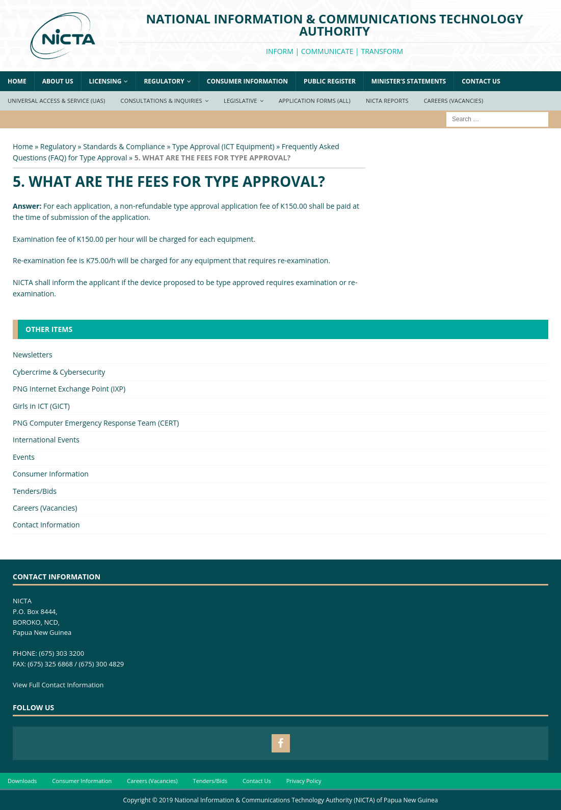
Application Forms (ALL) (315, 100)
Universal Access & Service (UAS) (56, 100)
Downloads (22, 781)
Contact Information (46, 524)
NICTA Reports (387, 100)
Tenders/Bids (35, 491)
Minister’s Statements (408, 81)
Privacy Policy (304, 781)
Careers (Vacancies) (454, 100)
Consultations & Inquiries (161, 100)
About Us (57, 81)
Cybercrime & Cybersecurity (59, 372)
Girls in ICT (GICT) (41, 406)
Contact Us (481, 81)
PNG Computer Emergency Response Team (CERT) (96, 423)
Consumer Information (247, 81)
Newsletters (32, 354)
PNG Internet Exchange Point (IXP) (69, 389)
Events (24, 457)
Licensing (105, 81)
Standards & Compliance (124, 146)
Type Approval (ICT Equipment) (223, 146)
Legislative (240, 100)
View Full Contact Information (58, 684)
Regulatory (164, 81)
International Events (46, 439)
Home (17, 81)
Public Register (330, 81)
